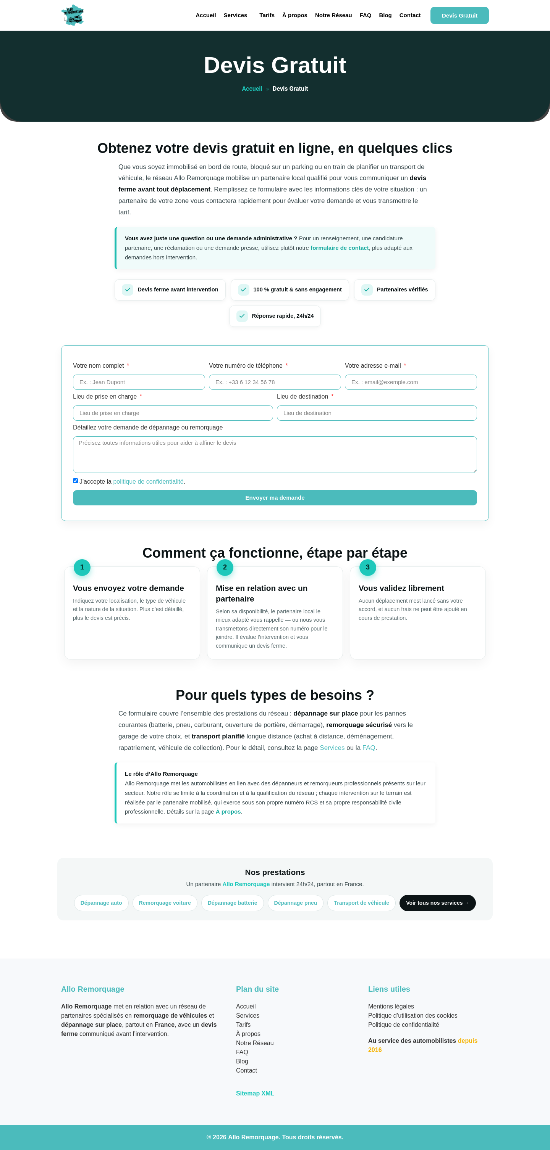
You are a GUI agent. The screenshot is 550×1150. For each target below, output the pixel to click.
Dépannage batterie (232, 903)
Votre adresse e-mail (374, 366)
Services (235, 15)
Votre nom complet (99, 366)
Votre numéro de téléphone (246, 366)
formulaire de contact (340, 247)
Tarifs (267, 15)
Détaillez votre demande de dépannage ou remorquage (148, 428)
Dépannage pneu (295, 903)
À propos (294, 15)
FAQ (366, 15)
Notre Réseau (333, 15)
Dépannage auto (101, 903)
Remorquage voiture (165, 903)
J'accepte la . (132, 481)
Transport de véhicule (361, 903)
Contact (410, 15)
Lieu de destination (303, 397)
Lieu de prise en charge (106, 397)
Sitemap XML (255, 1093)
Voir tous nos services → (437, 903)
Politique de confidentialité (403, 1024)
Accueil (206, 15)
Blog (385, 15)
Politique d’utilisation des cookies (413, 1015)
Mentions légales (391, 1006)
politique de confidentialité (148, 481)
